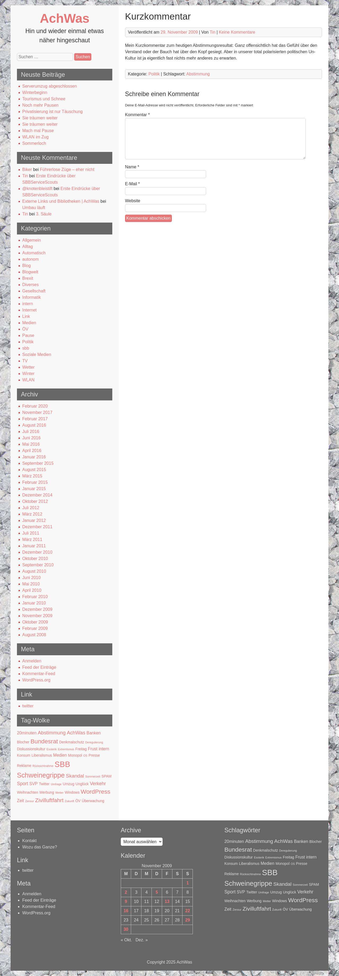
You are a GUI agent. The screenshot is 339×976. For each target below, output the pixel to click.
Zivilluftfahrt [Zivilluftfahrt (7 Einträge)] (49, 800)
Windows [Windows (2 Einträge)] (72, 792)
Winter (28, 373)
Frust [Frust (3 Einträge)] (92, 749)
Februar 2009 (35, 628)
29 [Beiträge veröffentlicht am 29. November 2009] (187, 920)
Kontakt (29, 840)
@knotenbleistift (37, 188)
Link (26, 316)
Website (132, 200)
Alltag (27, 246)
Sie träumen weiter (39, 118)
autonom (30, 259)
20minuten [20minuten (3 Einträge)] (27, 733)
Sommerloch (34, 143)
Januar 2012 (34, 520)
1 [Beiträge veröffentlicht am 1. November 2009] (187, 883)
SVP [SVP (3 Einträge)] (33, 783)
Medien (29, 322)
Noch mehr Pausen (40, 105)
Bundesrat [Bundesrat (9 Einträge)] (44, 741)
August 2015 (34, 469)
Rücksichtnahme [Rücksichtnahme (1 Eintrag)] (43, 765)
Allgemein (31, 240)
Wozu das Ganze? (39, 847)
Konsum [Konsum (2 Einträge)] (23, 755)
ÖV (25, 329)
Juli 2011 (30, 533)
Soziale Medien (36, 354)
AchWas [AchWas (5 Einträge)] (76, 732)
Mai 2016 (31, 444)
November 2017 (37, 412)
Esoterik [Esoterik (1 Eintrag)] (52, 749)
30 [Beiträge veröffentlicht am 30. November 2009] (126, 929)
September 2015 (37, 463)
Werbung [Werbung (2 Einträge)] (46, 792)
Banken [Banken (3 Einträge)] (94, 733)
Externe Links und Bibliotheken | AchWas (60, 201)
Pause (28, 335)
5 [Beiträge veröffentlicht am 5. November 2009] (156, 892)
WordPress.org (36, 680)
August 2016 (34, 425)
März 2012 (32, 514)
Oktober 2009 (35, 622)
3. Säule (44, 214)
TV (25, 361)
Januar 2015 (34, 488)
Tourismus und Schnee (43, 99)
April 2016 (31, 450)
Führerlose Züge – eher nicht (67, 169)
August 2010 (34, 571)
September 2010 (37, 565)
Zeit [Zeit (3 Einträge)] (20, 800)
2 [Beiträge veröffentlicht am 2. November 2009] (126, 892)
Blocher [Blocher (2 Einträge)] (23, 742)
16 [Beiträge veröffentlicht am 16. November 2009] (126, 911)
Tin (25, 176)
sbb (25, 348)
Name (132, 167)
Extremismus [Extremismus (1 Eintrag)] (66, 749)
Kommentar (137, 114)
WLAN (28, 380)
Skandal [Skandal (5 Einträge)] (75, 776)
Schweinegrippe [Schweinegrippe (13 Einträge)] (41, 775)
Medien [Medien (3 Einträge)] (60, 755)
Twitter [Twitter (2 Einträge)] (44, 784)
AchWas (65, 18)
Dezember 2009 (37, 609)
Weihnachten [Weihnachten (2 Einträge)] (27, 792)
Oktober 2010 (35, 558)
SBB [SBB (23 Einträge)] (62, 764)
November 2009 (37, 615)
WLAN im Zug (35, 137)
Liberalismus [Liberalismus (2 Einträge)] (42, 755)
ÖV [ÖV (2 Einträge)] (78, 801)
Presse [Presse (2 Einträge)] (94, 755)
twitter (28, 706)
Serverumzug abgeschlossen (49, 86)
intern (27, 303)
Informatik (31, 297)
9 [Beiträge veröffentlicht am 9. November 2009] (126, 901)
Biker (27, 169)
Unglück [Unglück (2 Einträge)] (82, 784)
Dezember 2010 (37, 552)
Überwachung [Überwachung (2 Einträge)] (93, 801)
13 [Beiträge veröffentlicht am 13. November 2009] (167, 901)
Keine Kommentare (237, 32)
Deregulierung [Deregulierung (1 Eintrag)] (94, 742)
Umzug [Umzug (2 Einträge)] (68, 784)
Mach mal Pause (38, 130)
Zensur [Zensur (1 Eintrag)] (29, 801)
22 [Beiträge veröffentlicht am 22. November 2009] (187, 911)
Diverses (30, 284)
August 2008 (34, 634)
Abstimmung (198, 74)
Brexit (27, 278)
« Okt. (126, 940)
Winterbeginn (34, 92)
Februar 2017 (35, 419)
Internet (29, 310)
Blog (26, 265)
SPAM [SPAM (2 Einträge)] (106, 776)
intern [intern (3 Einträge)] (104, 749)
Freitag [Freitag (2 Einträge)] (81, 749)
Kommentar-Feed (38, 673)
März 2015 (32, 476)
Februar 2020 (35, 406)
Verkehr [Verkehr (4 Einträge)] (98, 783)
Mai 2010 (31, 584)
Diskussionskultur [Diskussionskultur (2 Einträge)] (31, 749)
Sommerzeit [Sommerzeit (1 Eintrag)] (92, 776)
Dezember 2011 (37, 527)
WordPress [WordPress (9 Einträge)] (95, 791)
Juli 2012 (30, 507)
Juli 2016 (30, 431)
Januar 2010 (34, 603)
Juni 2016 (31, 438)
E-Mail (132, 184)
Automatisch (34, 253)
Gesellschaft (34, 291)
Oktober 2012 (35, 501)
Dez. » (142, 940)
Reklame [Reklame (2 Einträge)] (24, 766)
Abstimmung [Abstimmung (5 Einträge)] (51, 732)
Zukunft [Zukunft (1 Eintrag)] (69, 801)
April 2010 (31, 590)
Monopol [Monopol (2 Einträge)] (75, 755)
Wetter (28, 367)
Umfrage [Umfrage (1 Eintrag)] (56, 784)
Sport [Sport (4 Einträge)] (22, 783)
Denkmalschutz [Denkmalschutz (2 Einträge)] (71, 742)
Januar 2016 (34, 457)
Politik (28, 342)
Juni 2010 (31, 577)
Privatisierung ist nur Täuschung (52, 111)
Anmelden (31, 661)
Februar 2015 (35, 482)
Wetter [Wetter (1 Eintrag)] (59, 792)
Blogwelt (30, 272)
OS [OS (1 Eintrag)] (85, 755)
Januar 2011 (34, 546)
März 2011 (32, 539)
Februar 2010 (35, 596)
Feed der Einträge (39, 667)
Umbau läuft (33, 207)
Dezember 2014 (37, 495)
